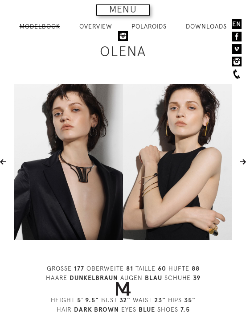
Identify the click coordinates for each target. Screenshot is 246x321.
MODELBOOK (40, 26)
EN (236, 24)
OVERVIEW (95, 26)
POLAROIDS (149, 26)
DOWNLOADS (206, 26)
